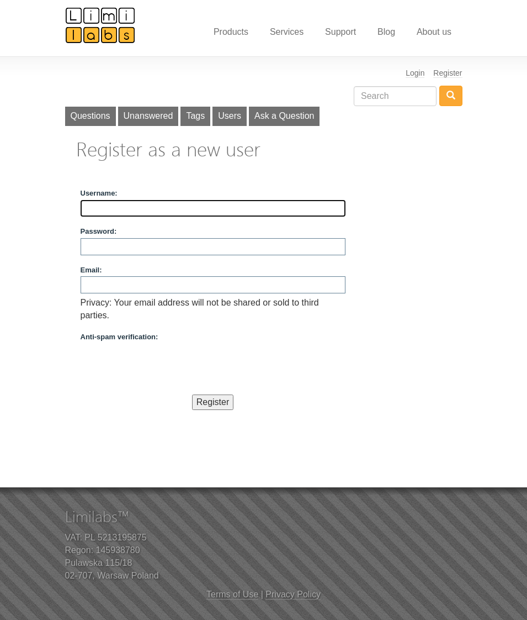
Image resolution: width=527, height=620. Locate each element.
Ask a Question (284, 115)
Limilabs (100, 25)
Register (447, 73)
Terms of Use (232, 594)
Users (229, 115)
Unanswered (148, 115)
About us (434, 31)
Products (231, 31)
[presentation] (164, 365)
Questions (90, 115)
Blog (386, 31)
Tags (195, 115)
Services (287, 31)
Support (340, 31)
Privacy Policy (293, 594)
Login (415, 73)
